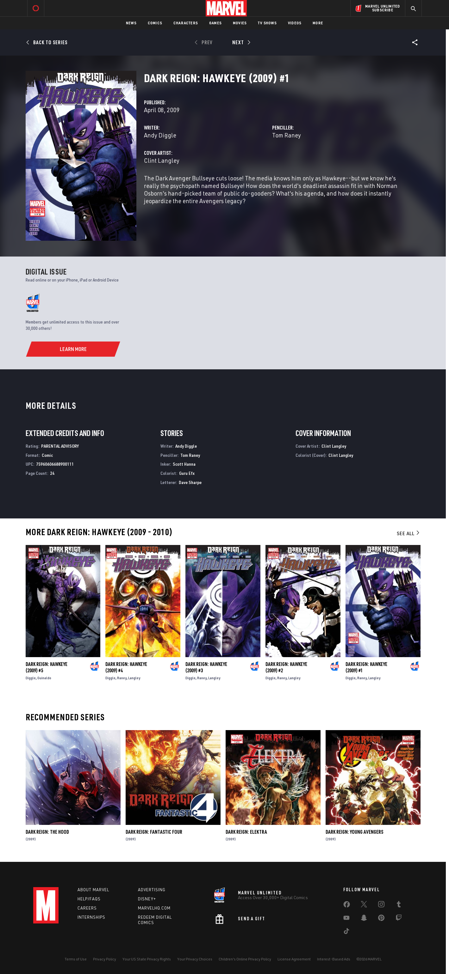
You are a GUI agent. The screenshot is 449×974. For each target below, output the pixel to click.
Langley (134, 677)
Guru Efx (187, 473)
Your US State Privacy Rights (146, 959)
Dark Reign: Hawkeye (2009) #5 (46, 667)
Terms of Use (76, 959)
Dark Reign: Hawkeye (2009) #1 (366, 667)
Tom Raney (286, 135)
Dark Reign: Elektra (246, 832)
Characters (185, 23)
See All (408, 533)
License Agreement (294, 959)
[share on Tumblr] (399, 905)
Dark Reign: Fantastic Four (154, 832)
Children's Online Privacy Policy (245, 959)
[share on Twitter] (364, 905)
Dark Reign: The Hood (47, 832)
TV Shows (267, 23)
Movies (239, 23)
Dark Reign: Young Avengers (354, 832)
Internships (91, 917)
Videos (294, 23)
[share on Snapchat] (364, 919)
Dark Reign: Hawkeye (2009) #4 (126, 667)
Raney (122, 677)
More (318, 23)
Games (215, 23)
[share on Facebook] (346, 906)
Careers (87, 907)
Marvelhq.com (154, 907)
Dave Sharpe (190, 482)
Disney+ (147, 898)
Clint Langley (161, 160)
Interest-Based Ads (333, 959)
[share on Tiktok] (346, 932)
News (131, 23)
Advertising (151, 889)
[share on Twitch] (399, 919)
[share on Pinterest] (381, 919)
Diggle (31, 677)
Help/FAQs (89, 898)
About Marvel (93, 889)
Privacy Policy (104, 959)
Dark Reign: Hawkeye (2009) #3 (206, 667)
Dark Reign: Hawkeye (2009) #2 (286, 667)
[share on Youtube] (346, 919)
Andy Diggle (160, 135)
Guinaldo (44, 677)
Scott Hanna (184, 464)
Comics (155, 23)
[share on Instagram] (381, 905)
